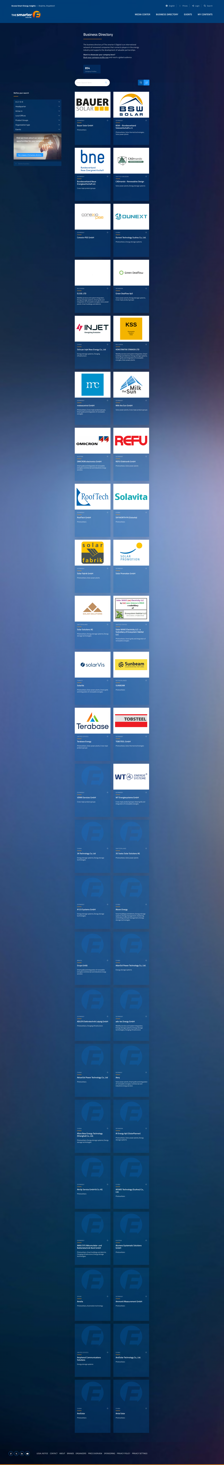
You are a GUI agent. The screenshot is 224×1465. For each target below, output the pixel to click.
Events (188, 14)
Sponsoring (109, 1453)
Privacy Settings (139, 1453)
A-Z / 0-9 (19, 101)
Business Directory (167, 14)
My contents (205, 14)
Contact (54, 1453)
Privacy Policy (123, 1453)
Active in (18, 111)
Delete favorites (21, 163)
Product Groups (21, 120)
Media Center (142, 14)
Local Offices (20, 115)
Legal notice (42, 1453)
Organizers (81, 1453)
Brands (70, 1453)
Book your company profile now (96, 57)
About (62, 1453)
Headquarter (20, 106)
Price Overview (95, 1453)
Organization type (22, 124)
